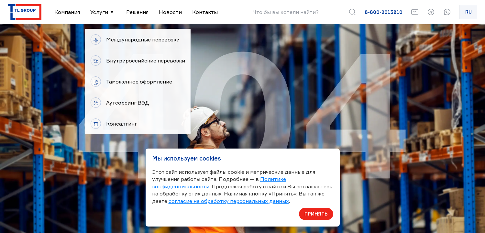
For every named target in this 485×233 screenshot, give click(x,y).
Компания (67, 12)
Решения (137, 12)
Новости (170, 12)
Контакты (205, 12)
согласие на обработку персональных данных (229, 201)
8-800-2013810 (383, 12)
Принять (316, 213)
